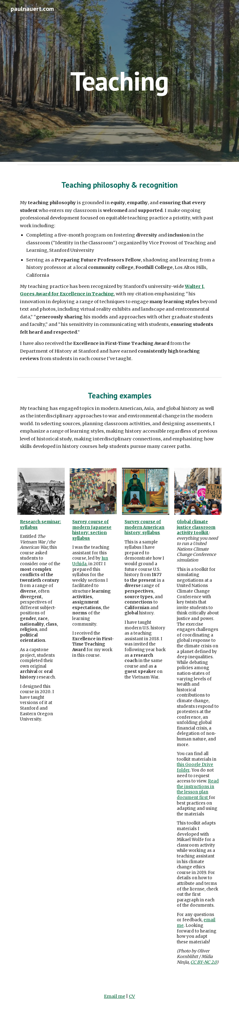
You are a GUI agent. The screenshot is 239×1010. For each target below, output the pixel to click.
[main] (119, 80)
